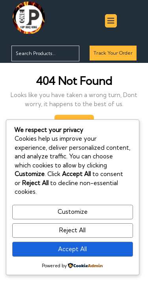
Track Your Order (113, 55)
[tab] (111, 21)
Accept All (72, 249)
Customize (73, 211)
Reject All (72, 230)
